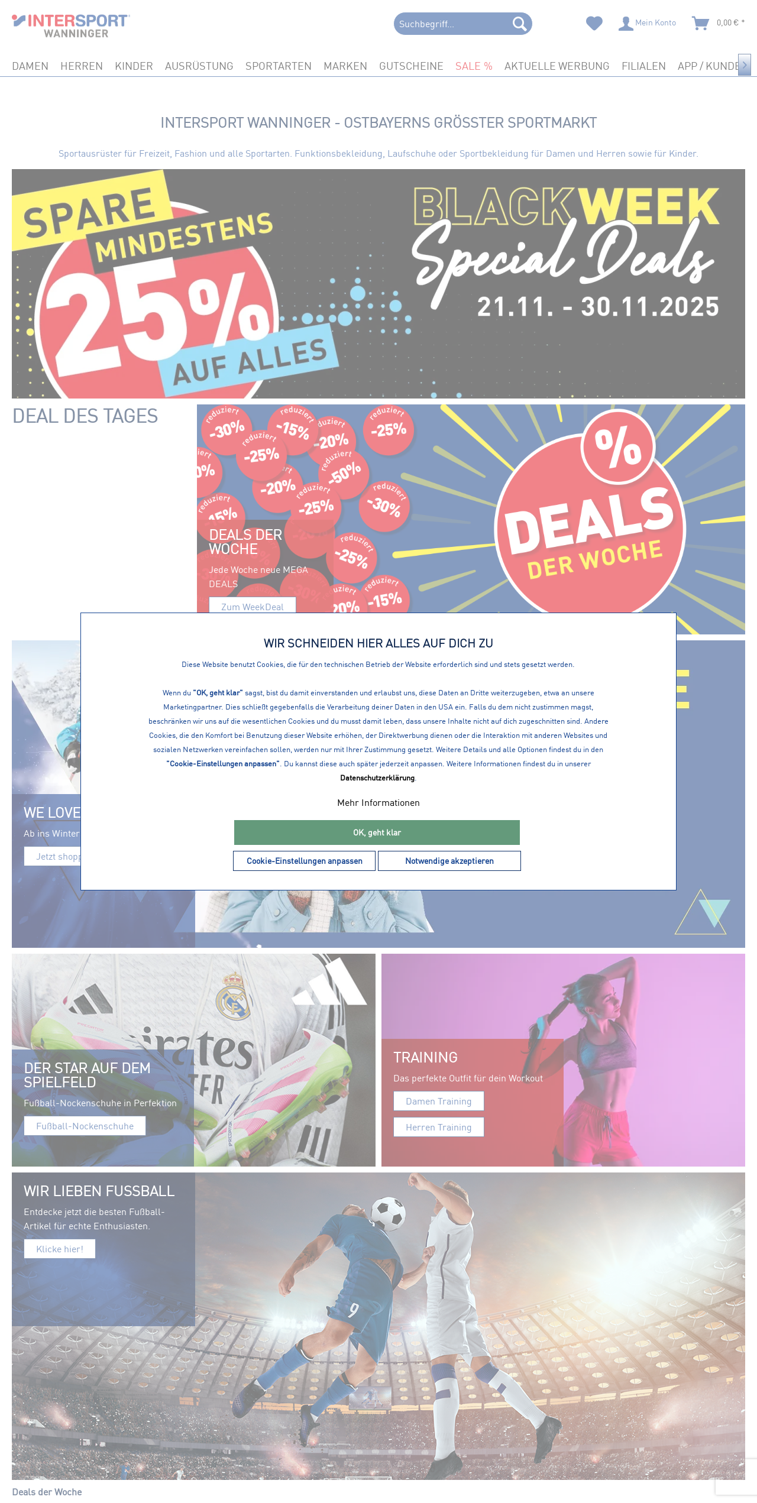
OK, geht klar (377, 832)
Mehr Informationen (378, 802)
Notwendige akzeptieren (449, 861)
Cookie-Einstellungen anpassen (305, 861)
